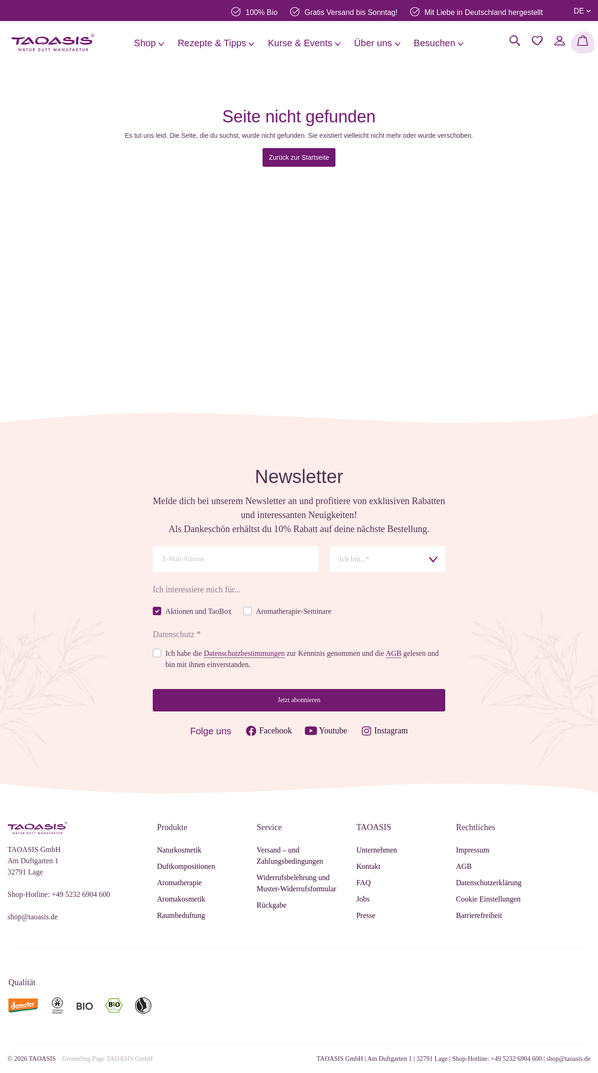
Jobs (363, 899)
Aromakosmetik (181, 899)
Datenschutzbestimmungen (244, 653)
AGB (393, 653)
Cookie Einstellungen (488, 899)
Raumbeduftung (181, 915)
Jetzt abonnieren (299, 699)
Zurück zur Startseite (299, 157)
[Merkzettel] (537, 40)
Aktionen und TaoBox (198, 611)
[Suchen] (515, 40)
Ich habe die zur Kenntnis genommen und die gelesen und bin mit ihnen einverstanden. (302, 658)
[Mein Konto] (559, 40)
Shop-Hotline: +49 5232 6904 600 (58, 894)
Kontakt (368, 866)
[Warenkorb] (582, 42)
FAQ (363, 883)
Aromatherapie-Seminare (294, 611)
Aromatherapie (179, 883)
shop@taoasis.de (32, 917)
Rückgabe (271, 905)
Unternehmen (376, 850)
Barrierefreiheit (479, 915)
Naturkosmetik (179, 850)
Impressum (472, 850)
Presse (366, 915)
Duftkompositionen (186, 866)
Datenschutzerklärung (488, 883)
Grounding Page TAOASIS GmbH (107, 1058)
